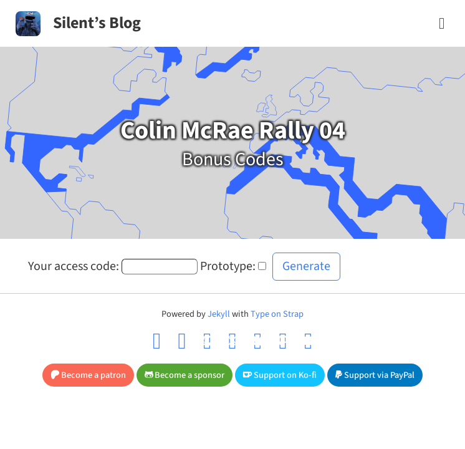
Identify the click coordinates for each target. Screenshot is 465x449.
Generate (306, 266)
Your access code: (73, 266)
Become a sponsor (184, 375)
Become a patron (88, 375)
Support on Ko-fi (280, 375)
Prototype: (228, 266)
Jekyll (219, 314)
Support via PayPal (375, 375)
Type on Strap (277, 314)
